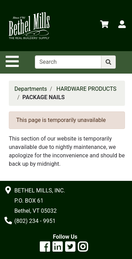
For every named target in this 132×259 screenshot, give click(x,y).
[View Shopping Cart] (104, 25)
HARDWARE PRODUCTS (86, 89)
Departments (30, 89)
